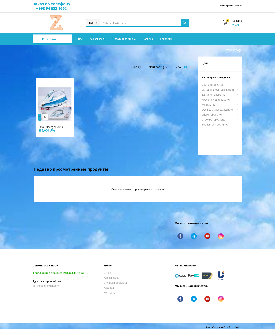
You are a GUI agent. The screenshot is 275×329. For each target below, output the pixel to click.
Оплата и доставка (124, 39)
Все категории (212, 84)
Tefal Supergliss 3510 (52, 124)
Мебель (209, 104)
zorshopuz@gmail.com (46, 283)
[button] (93, 22)
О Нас (78, 39)
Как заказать (97, 39)
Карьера (148, 39)
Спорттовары (212, 114)
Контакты (166, 39)
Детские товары (214, 94)
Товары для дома (215, 124)
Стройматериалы (214, 119)
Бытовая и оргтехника (218, 89)
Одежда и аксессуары (217, 109)
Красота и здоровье (216, 99)
